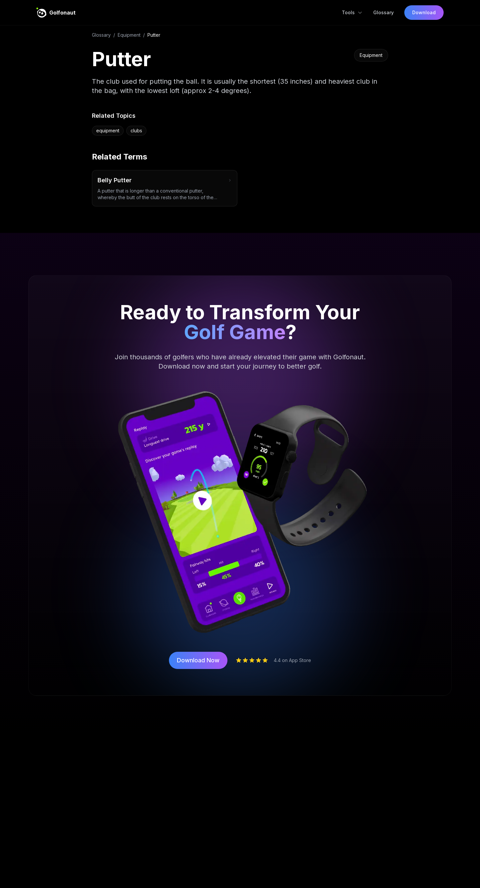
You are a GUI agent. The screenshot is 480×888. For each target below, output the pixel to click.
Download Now (198, 660)
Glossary (383, 12)
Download (424, 12)
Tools (352, 12)
